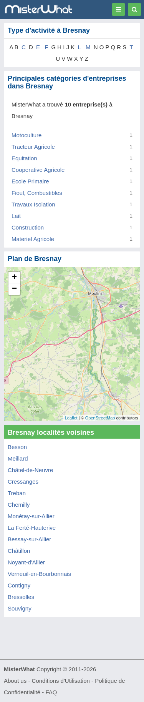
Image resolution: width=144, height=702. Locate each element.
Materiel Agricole (33, 239)
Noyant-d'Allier (26, 562)
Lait (16, 216)
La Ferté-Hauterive (32, 527)
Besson (17, 447)
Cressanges (23, 481)
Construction (28, 227)
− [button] (14, 289)
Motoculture (26, 135)
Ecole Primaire (30, 181)
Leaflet (71, 418)
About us (15, 680)
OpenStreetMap (100, 418)
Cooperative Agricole (38, 169)
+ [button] (14, 277)
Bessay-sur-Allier (29, 539)
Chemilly (19, 504)
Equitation (24, 158)
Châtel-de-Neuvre (30, 470)
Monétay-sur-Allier (31, 516)
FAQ (51, 692)
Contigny (19, 585)
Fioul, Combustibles (37, 193)
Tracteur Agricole (33, 146)
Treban (17, 493)
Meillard (18, 458)
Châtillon (19, 550)
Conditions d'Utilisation (61, 680)
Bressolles (21, 597)
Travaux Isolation (33, 204)
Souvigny (19, 608)
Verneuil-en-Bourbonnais (39, 574)
